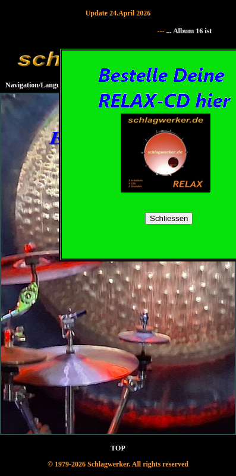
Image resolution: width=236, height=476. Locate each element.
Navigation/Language (38, 85)
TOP (118, 448)
